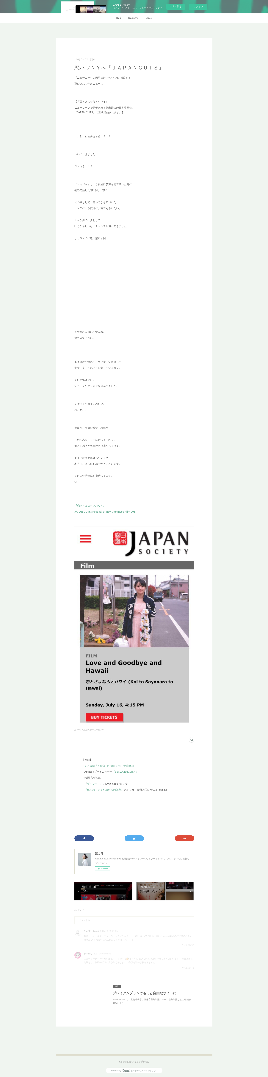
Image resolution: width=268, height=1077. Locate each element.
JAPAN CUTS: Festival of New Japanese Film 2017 (105, 511)
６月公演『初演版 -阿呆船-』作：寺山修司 (109, 765)
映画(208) (100, 730)
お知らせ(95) (89, 730)
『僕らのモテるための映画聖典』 (104, 789)
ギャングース (95, 783)
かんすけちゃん (91, 931)
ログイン (198, 6)
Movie (149, 18)
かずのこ (88, 953)
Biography (133, 18)
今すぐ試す (176, 6)
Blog (118, 18)
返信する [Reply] (188, 945)
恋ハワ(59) (78, 730)
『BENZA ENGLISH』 (125, 771)
